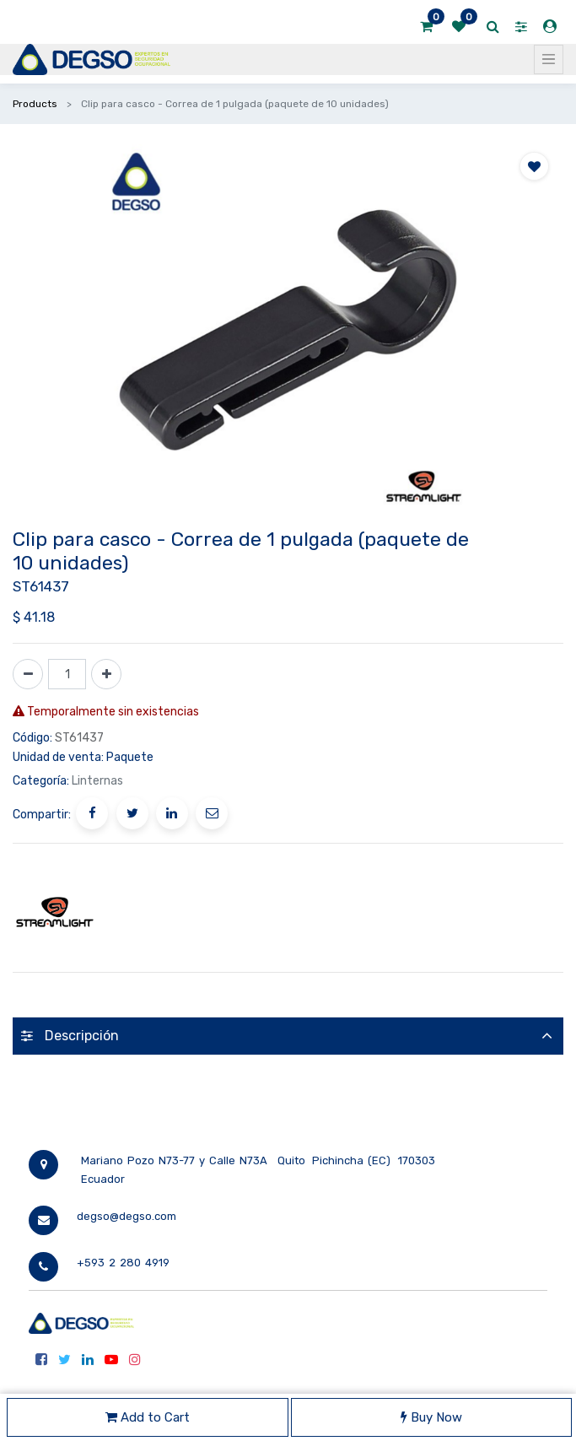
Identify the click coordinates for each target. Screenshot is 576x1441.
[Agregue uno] (106, 674)
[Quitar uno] (28, 674)
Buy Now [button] (431, 1417)
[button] (534, 166)
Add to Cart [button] (147, 1417)
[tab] (288, 1035)
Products (35, 104)
